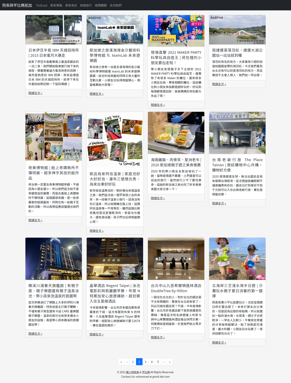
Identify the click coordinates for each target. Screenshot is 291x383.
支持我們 (116, 5)
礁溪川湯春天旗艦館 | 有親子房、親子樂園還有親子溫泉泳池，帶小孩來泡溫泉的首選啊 (53, 290)
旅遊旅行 (86, 5)
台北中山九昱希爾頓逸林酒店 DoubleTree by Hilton (176, 288)
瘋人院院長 (132, 372)
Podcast (41, 5)
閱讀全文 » (35, 93)
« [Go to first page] (121, 361)
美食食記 (71, 5)
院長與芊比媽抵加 (17, 5)
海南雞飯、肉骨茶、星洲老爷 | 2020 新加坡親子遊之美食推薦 (176, 162)
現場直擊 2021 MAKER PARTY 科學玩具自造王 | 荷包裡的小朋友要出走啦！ (176, 57)
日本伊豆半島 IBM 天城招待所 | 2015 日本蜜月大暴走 (53, 52)
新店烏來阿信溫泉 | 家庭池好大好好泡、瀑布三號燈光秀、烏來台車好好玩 (115, 179)
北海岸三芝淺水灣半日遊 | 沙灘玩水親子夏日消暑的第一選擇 (237, 290)
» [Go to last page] (170, 361)
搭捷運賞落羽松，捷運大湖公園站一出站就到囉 (237, 52)
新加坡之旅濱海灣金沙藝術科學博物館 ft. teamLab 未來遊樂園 (115, 55)
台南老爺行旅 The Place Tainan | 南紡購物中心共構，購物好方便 (237, 165)
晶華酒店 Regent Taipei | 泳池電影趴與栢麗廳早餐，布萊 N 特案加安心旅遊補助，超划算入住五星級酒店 (115, 293)
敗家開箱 (56, 5)
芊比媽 (146, 372)
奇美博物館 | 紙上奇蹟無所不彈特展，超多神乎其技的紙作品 (53, 173)
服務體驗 (101, 5)
